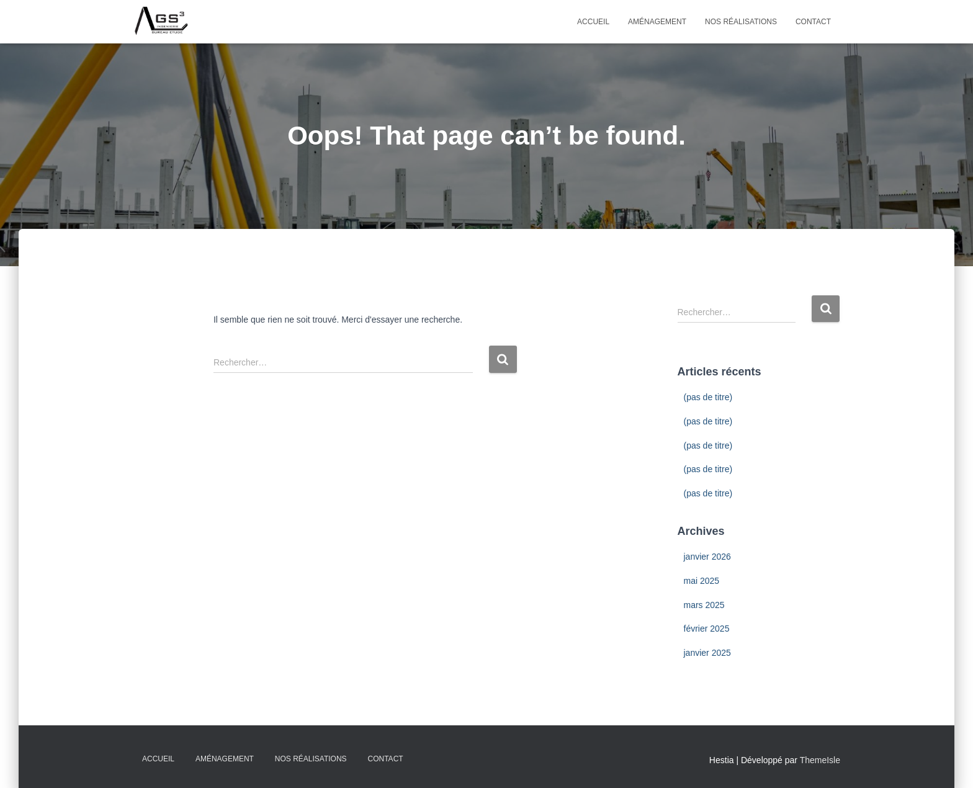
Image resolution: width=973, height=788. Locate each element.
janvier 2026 (707, 557)
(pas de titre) (708, 397)
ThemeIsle (820, 760)
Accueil (593, 21)
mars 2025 (704, 605)
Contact (813, 21)
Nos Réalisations (741, 21)
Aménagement (657, 21)
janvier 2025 (707, 653)
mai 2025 (702, 581)
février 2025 (707, 629)
